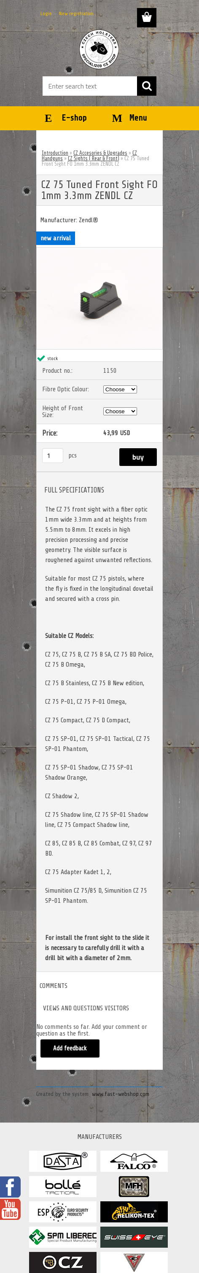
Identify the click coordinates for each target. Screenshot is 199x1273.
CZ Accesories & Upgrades (100, 153)
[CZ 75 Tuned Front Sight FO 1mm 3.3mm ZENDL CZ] (99, 251)
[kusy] (52, 455)
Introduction (55, 153)
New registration (76, 13)
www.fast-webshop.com (120, 1094)
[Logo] (99, 49)
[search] (146, 86)
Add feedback (70, 1048)
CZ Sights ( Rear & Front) (93, 158)
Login (46, 13)
